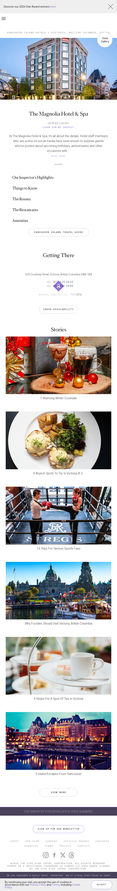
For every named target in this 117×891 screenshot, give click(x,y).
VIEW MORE (58, 792)
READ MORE (58, 156)
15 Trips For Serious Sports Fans (58, 548)
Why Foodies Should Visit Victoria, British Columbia (58, 623)
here (53, 6)
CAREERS (51, 841)
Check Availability (58, 309)
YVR (73, 294)
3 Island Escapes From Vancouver (58, 774)
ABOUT (14, 841)
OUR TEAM (32, 841)
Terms (56, 884)
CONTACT (84, 845)
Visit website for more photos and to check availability (58, 811)
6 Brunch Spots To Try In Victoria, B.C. (58, 473)
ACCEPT (101, 884)
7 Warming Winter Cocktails (58, 398)
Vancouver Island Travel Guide (58, 232)
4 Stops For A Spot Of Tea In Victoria (58, 698)
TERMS (49, 845)
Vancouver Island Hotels (26, 32)
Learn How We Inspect (58, 127)
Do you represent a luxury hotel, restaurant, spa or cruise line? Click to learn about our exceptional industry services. (58, 877)
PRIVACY (65, 845)
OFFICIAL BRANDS (76, 841)
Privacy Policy (38, 884)
